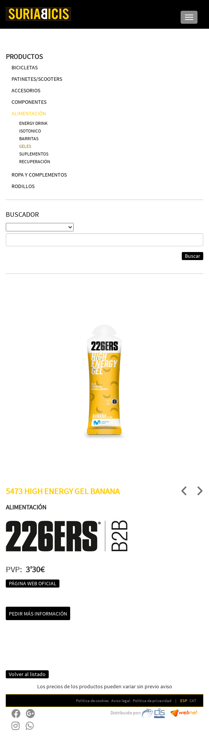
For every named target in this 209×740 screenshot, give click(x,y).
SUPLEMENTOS (33, 154)
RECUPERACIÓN (34, 161)
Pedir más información (38, 613)
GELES (25, 146)
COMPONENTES (29, 101)
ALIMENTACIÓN (29, 113)
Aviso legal (120, 700)
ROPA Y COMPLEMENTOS (39, 174)
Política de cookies (92, 700)
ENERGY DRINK (33, 123)
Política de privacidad (152, 700)
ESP (183, 700)
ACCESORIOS (26, 90)
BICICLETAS (25, 67)
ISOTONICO (30, 131)
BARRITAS (28, 138)
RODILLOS (23, 186)
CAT (192, 700)
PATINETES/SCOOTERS (37, 78)
